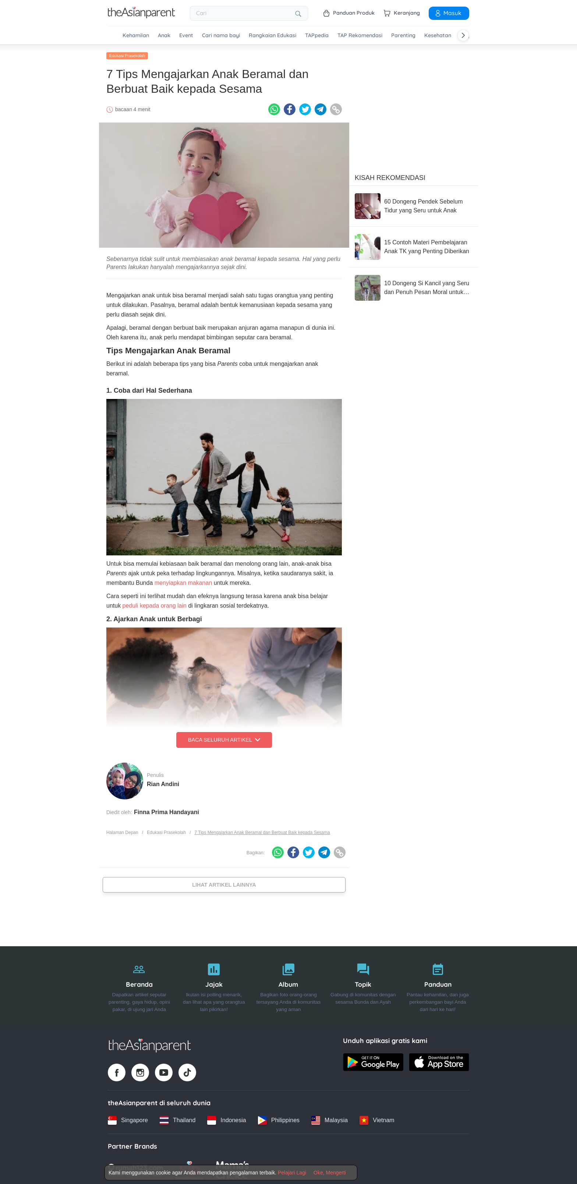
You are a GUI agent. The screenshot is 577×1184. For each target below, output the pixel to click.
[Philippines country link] (279, 1118)
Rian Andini (163, 782)
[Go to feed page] (141, 16)
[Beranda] (139, 984)
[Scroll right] (463, 35)
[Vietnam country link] (377, 1118)
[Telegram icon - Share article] (320, 108)
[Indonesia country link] (226, 1118)
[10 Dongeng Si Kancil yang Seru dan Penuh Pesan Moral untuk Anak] (413, 286)
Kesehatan (437, 35)
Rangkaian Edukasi (272, 35)
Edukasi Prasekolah (127, 54)
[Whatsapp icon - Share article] (274, 108)
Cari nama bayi (221, 35)
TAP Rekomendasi (359, 35)
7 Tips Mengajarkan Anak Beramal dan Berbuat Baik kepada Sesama (262, 830)
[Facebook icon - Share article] (289, 108)
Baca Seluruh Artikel (224, 738)
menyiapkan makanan (183, 581)
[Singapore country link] (128, 1118)
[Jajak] (214, 984)
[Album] (289, 984)
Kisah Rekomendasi (390, 176)
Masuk (447, 13)
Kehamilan (136, 35)
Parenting (403, 35)
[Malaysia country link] (329, 1118)
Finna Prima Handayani (166, 810)
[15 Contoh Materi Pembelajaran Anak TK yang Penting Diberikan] (413, 245)
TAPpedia (317, 35)
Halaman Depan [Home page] (122, 830)
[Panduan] (438, 984)
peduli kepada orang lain (155, 604)
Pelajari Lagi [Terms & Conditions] (292, 1173)
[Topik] (363, 984)
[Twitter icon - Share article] (305, 108)
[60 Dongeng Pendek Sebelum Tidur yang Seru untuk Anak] (413, 205)
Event (186, 35)
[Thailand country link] (177, 1118)
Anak (164, 35)
